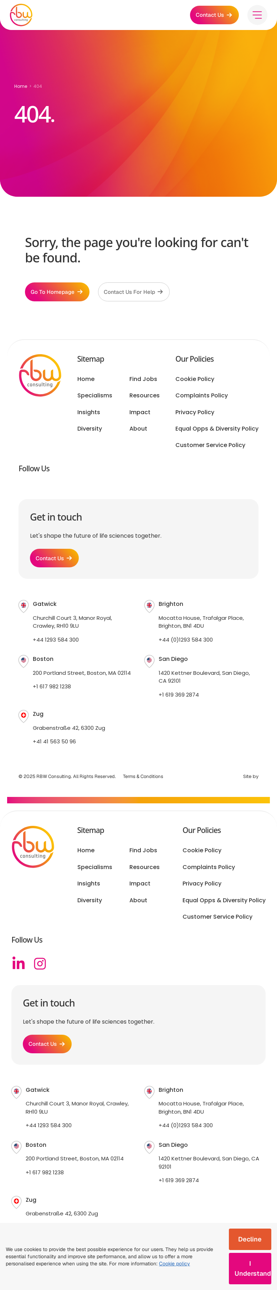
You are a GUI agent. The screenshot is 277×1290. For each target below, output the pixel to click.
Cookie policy (174, 1263)
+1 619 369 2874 (179, 699)
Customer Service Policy (210, 448)
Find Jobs (143, 381)
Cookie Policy (194, 381)
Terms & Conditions (143, 781)
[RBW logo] (22, 16)
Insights (88, 414)
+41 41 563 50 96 (54, 745)
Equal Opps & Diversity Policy (216, 431)
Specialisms (94, 398)
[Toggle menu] (256, 16)
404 (38, 86)
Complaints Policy (201, 398)
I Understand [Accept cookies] (253, 1268)
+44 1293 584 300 (56, 644)
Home (20, 86)
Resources (144, 398)
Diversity (89, 431)
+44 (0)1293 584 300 (186, 644)
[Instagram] (40, 968)
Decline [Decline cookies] (250, 1239)
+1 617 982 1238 (52, 691)
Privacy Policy (194, 414)
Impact (139, 414)
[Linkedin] (18, 968)
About (138, 431)
